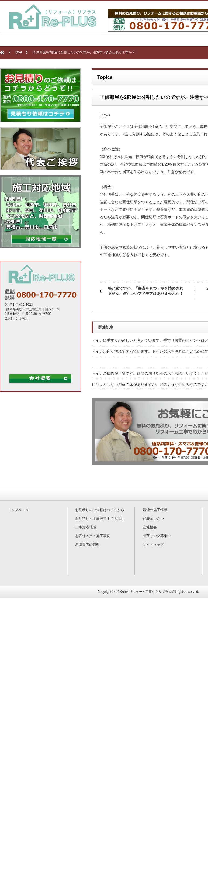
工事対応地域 (85, 527)
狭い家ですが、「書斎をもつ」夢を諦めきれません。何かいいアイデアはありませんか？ (145, 291)
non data (43, 346)
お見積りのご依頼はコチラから (99, 510)
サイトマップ (153, 544)
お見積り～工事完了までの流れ (99, 519)
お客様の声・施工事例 (92, 536)
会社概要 (150, 527)
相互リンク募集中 (157, 536)
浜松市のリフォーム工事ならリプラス (143, 592)
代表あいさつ (153, 519)
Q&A (18, 52)
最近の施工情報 (155, 510)
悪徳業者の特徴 (87, 544)
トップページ (18, 510)
